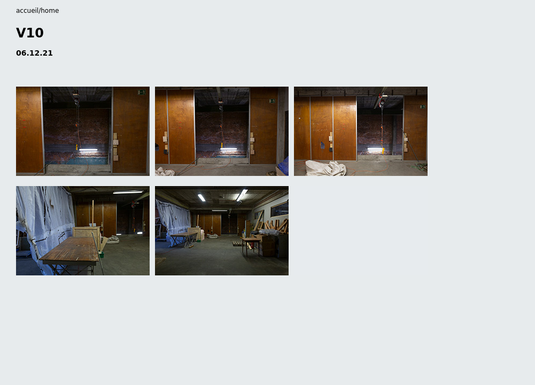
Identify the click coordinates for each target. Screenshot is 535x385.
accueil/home (37, 10)
